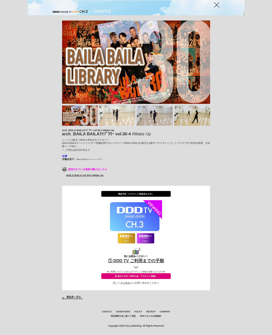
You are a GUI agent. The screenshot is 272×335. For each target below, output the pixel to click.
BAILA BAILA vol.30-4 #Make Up (85, 175)
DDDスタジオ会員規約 (150, 316)
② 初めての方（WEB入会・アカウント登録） (136, 276)
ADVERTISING (123, 311)
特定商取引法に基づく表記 (123, 316)
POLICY (138, 311)
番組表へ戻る (73, 297)
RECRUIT (150, 311)
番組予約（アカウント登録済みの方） (136, 194)
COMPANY (165, 311)
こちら (126, 282)
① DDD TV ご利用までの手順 (136, 260)
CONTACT (107, 311)
